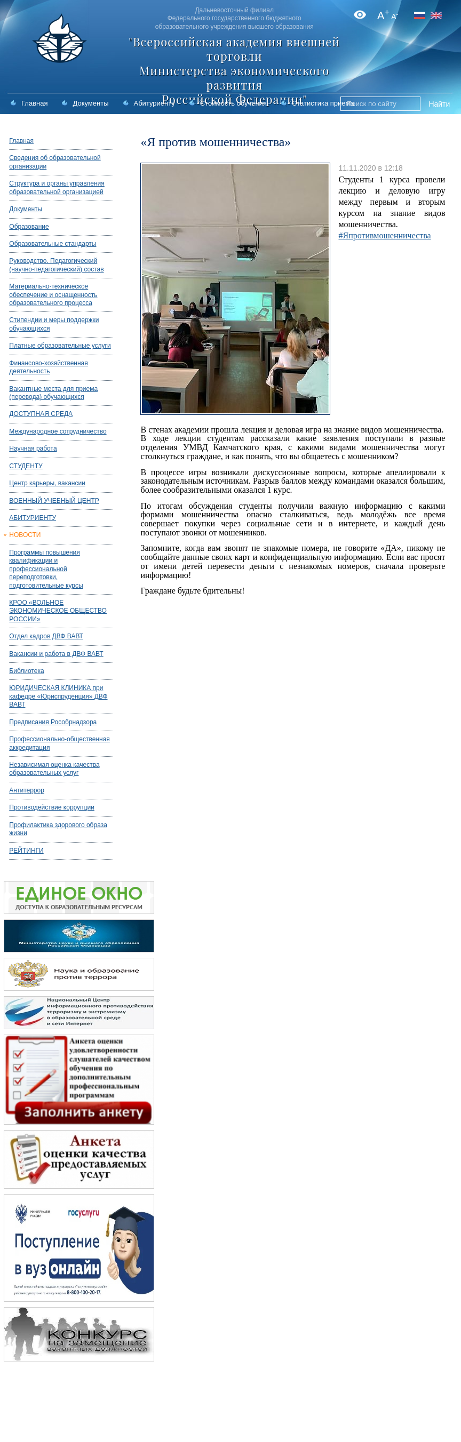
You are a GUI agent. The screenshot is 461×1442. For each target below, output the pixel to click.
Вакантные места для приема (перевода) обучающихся (53, 392)
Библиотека (26, 671)
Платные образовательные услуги (59, 345)
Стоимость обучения (233, 103)
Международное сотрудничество (57, 431)
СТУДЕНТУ (25, 466)
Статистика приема (323, 103)
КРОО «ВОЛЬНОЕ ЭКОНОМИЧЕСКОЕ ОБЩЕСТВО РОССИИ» (58, 611)
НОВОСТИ (25, 535)
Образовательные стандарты (52, 243)
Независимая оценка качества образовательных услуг (54, 768)
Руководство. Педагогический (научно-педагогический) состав (56, 265)
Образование (29, 226)
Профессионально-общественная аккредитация (59, 743)
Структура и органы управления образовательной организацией (56, 187)
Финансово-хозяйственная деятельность (48, 367)
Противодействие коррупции (51, 807)
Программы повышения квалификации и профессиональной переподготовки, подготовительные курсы (46, 569)
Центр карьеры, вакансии (47, 483)
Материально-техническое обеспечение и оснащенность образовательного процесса (53, 295)
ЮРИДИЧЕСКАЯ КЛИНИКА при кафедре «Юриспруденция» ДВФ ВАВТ (58, 696)
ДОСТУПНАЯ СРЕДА (41, 414)
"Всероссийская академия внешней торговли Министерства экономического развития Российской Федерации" (234, 70)
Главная (34, 103)
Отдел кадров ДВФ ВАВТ (46, 636)
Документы (90, 103)
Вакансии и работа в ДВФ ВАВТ (56, 654)
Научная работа (33, 448)
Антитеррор (26, 790)
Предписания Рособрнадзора (53, 722)
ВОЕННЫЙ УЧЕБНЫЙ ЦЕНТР (54, 500)
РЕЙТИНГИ (26, 850)
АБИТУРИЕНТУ (32, 518)
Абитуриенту (154, 103)
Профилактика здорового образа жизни (58, 829)
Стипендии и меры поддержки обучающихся (54, 324)
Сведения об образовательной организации (54, 162)
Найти (439, 104)
